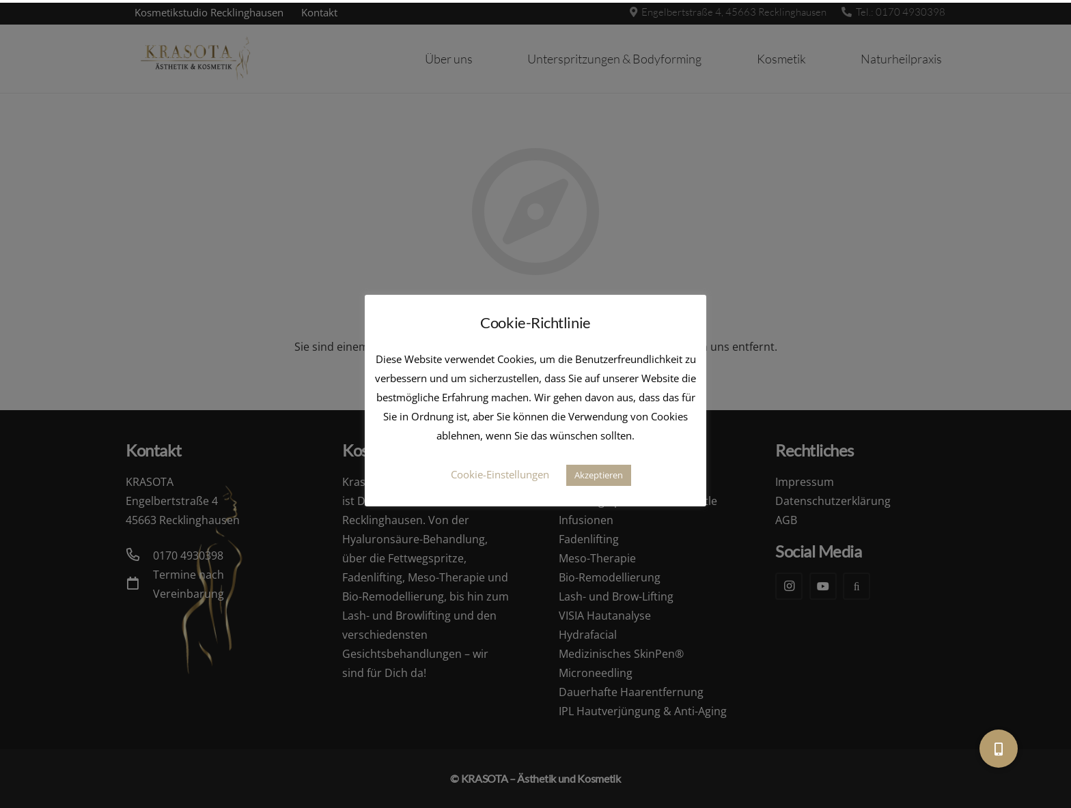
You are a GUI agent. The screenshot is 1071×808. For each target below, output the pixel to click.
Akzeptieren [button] (598, 475)
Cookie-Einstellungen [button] (500, 474)
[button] (998, 749)
